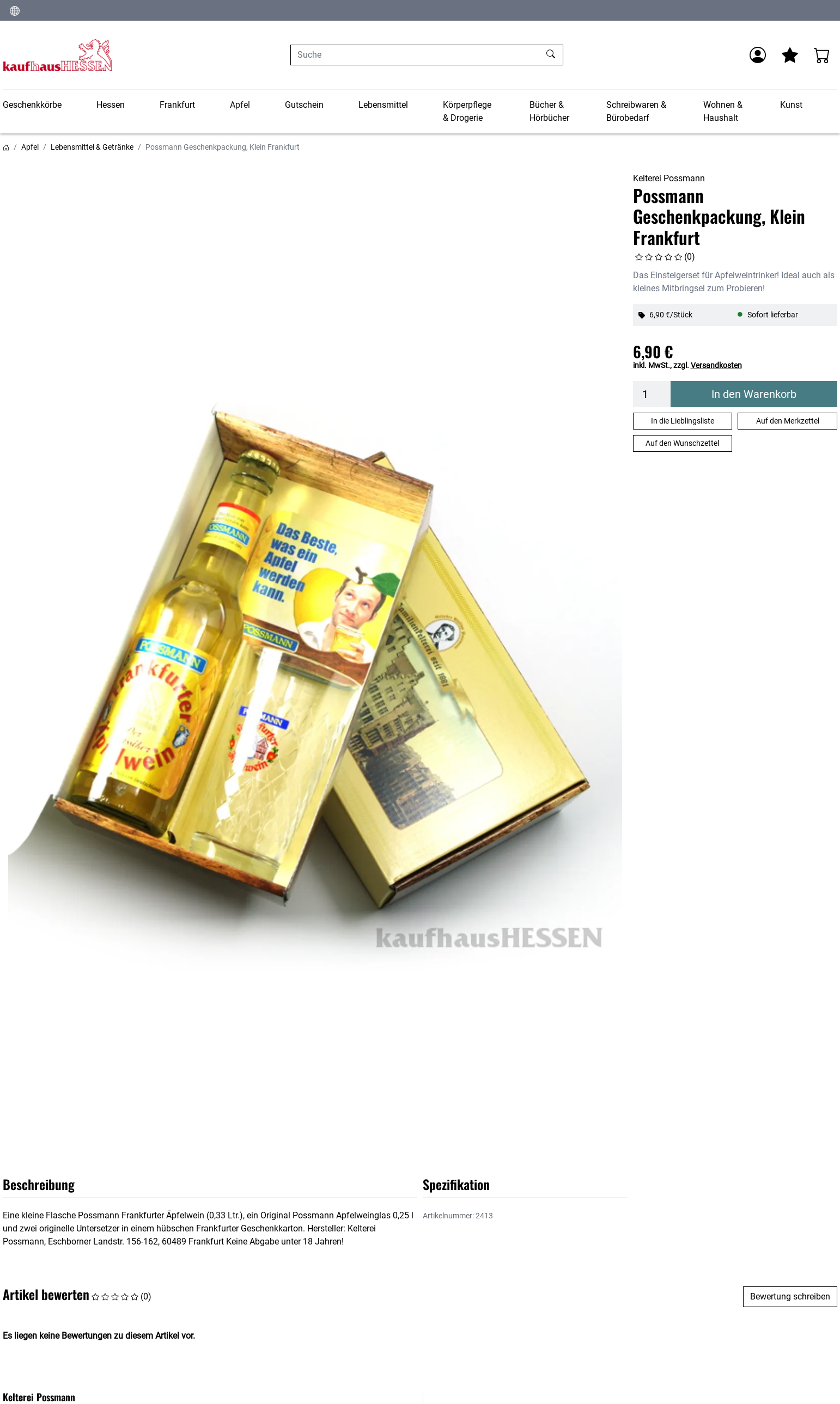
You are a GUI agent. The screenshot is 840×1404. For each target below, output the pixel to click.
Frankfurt (177, 105)
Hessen (110, 105)
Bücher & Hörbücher (549, 111)
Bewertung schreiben (790, 1296)
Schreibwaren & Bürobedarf (636, 111)
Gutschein (304, 105)
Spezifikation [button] (456, 1184)
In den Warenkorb (753, 394)
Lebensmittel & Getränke (92, 147)
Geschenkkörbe (32, 105)
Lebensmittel (383, 105)
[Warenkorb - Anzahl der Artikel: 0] (822, 55)
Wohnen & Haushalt (722, 111)
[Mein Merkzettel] (790, 55)
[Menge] (652, 394)
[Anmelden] (757, 55)
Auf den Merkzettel (787, 420)
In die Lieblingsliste (682, 420)
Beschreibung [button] (39, 1184)
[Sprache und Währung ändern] (15, 10)
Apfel (240, 105)
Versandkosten (716, 365)
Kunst (791, 105)
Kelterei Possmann (669, 178)
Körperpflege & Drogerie (467, 111)
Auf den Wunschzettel (682, 443)
